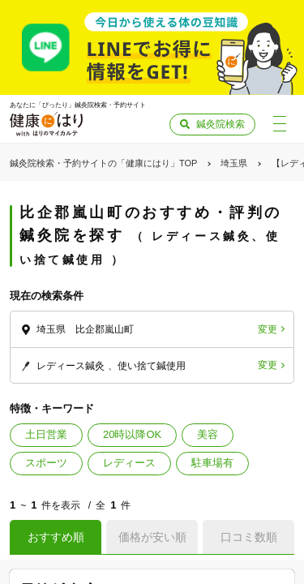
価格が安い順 (152, 536)
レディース (129, 463)
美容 (207, 434)
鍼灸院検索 (220, 124)
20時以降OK (132, 434)
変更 (267, 329)
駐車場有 (212, 463)
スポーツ (46, 463)
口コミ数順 (249, 536)
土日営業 (46, 434)
